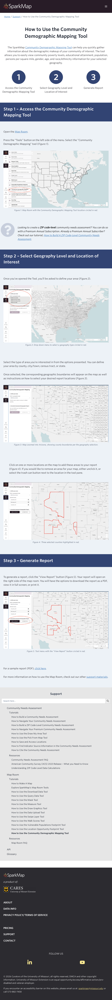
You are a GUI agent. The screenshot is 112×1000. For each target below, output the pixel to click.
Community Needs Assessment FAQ (29, 760)
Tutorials (13, 712)
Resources (14, 755)
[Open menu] (106, 6)
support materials (97, 676)
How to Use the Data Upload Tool (28, 812)
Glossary (12, 854)
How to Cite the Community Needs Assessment (35, 750)
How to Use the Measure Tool (26, 804)
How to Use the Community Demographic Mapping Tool (40, 833)
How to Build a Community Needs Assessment (34, 717)
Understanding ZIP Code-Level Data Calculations (35, 768)
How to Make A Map (21, 783)
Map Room (21, 131)
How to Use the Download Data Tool (29, 791)
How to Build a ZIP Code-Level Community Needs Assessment (42, 725)
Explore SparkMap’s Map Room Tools (30, 787)
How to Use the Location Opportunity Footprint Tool (37, 829)
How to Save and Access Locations (28, 742)
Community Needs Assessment (24, 708)
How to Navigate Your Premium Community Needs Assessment (43, 729)
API (9, 849)
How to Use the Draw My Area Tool (29, 733)
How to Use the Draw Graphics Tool (29, 808)
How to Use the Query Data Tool (27, 796)
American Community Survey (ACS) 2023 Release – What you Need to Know (49, 764)
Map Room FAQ (19, 843)
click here (40, 668)
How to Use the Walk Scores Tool (28, 821)
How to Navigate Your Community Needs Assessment (38, 721)
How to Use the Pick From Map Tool (29, 737)
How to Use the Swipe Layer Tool (27, 816)
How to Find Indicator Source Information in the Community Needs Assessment (51, 746)
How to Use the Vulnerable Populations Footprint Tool (38, 825)
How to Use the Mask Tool (24, 800)
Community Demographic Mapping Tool (48, 47)
